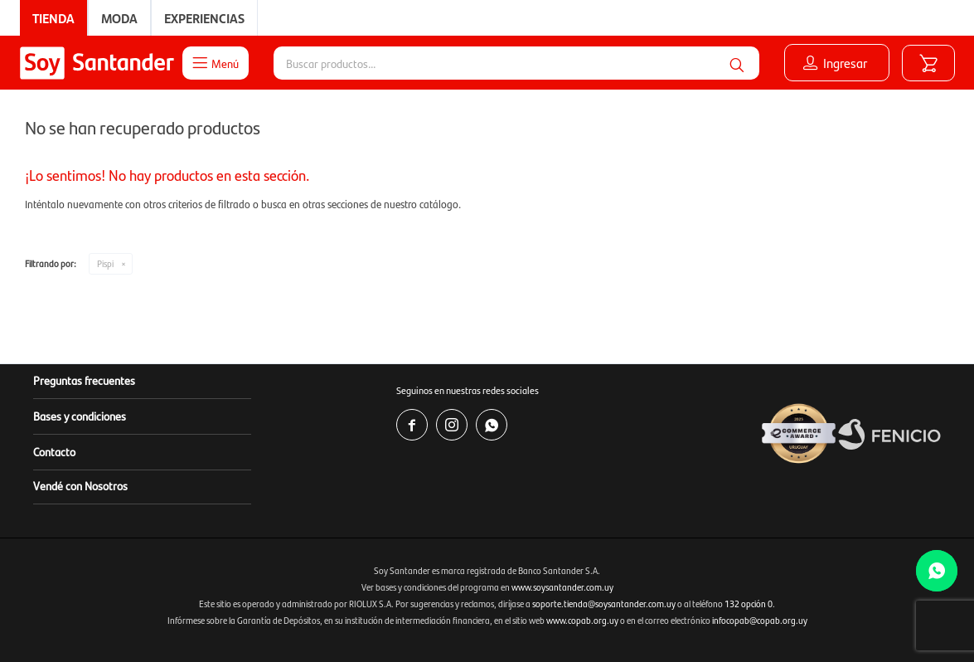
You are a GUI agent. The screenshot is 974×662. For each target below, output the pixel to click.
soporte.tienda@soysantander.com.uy (604, 603)
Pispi (105, 263)
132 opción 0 (748, 603)
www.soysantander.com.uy (562, 587)
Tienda (53, 17)
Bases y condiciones (79, 415)
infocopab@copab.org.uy (759, 620)
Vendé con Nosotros (80, 485)
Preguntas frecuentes (84, 380)
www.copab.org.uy (582, 620)
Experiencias (204, 17)
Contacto (54, 451)
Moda (119, 17)
